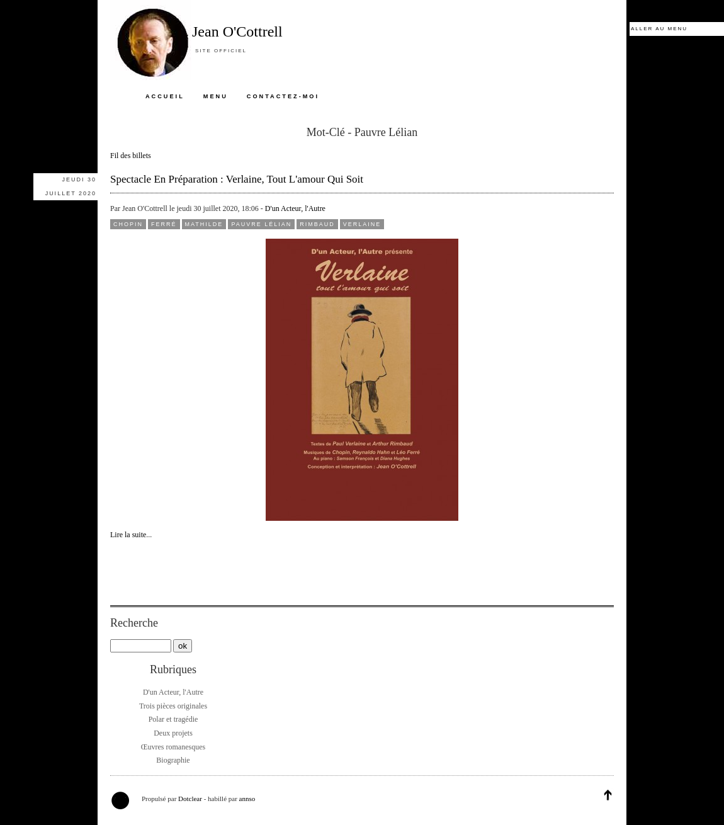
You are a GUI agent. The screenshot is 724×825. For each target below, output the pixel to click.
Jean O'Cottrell (237, 31)
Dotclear (190, 798)
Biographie (172, 760)
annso (247, 798)
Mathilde (204, 224)
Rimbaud (317, 224)
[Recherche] (140, 645)
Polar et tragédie (173, 719)
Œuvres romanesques (173, 746)
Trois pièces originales (173, 706)
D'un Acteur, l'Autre (295, 208)
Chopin (128, 224)
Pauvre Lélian (261, 224)
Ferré (164, 224)
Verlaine (362, 224)
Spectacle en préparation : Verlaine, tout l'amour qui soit (236, 179)
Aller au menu (659, 28)
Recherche (134, 623)
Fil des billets (130, 155)
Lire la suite (128, 534)
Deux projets (173, 733)
